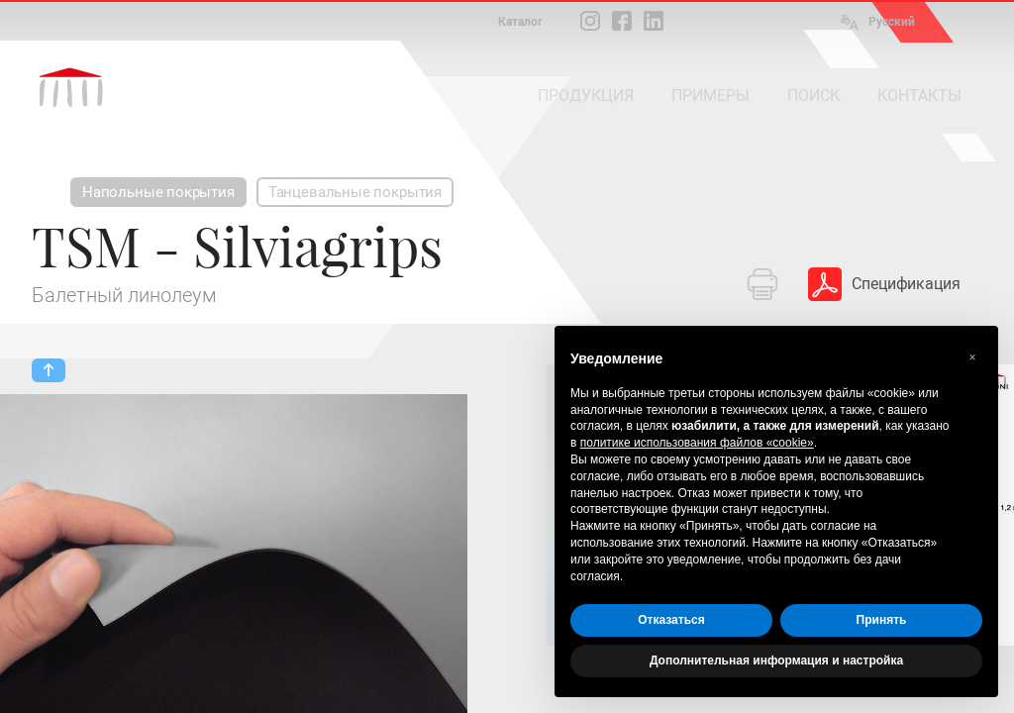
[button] (972, 357)
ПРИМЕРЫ (710, 95)
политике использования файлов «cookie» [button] (697, 443)
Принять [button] (882, 620)
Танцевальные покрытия (355, 192)
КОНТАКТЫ (919, 95)
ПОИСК (813, 95)
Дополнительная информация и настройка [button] (776, 660)
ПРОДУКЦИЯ (586, 95)
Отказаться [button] (671, 620)
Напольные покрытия (158, 192)
